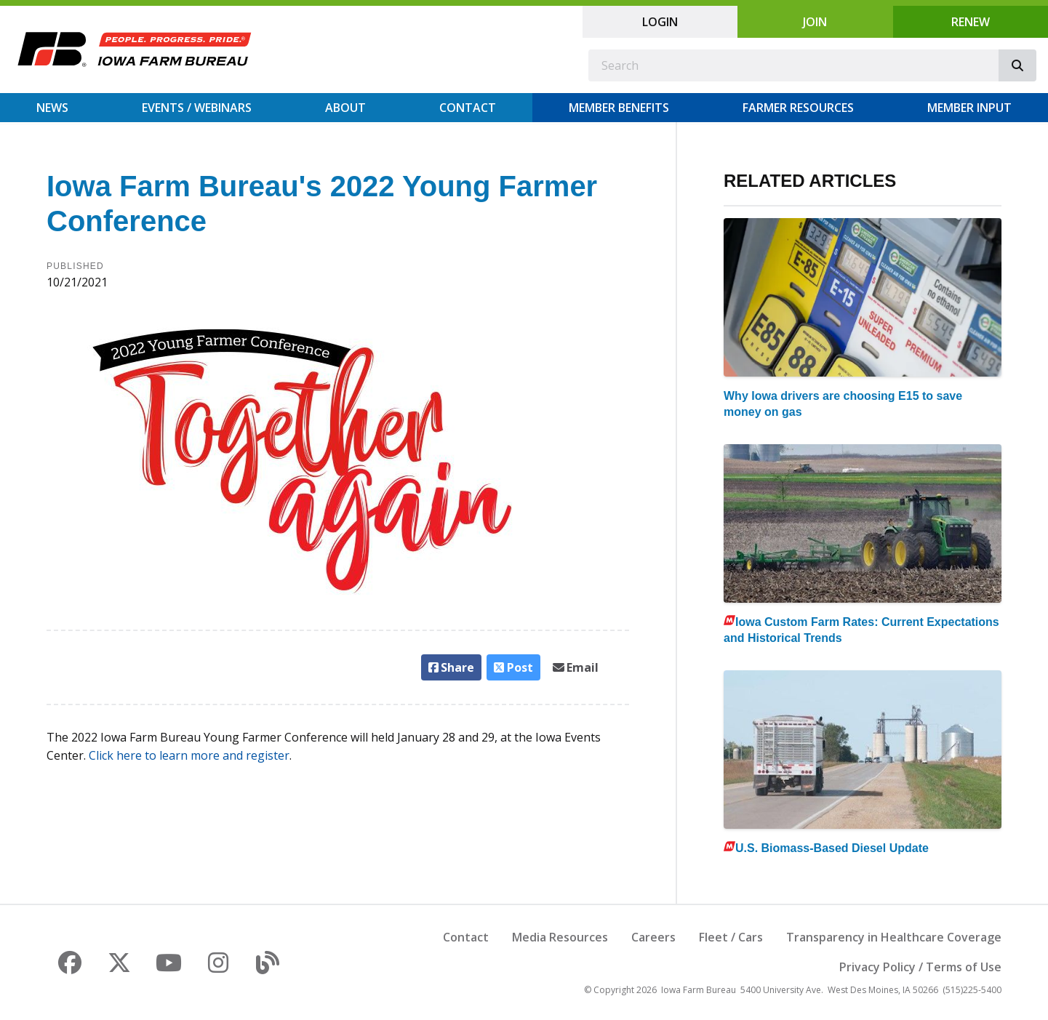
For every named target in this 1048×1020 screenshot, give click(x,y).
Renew (970, 22)
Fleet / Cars (731, 937)
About (345, 108)
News (52, 108)
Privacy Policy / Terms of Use (920, 967)
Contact (467, 108)
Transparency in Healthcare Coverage (893, 937)
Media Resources (560, 937)
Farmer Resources (798, 108)
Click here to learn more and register (189, 755)
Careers (653, 937)
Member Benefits (619, 108)
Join (815, 22)
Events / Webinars (197, 108)
